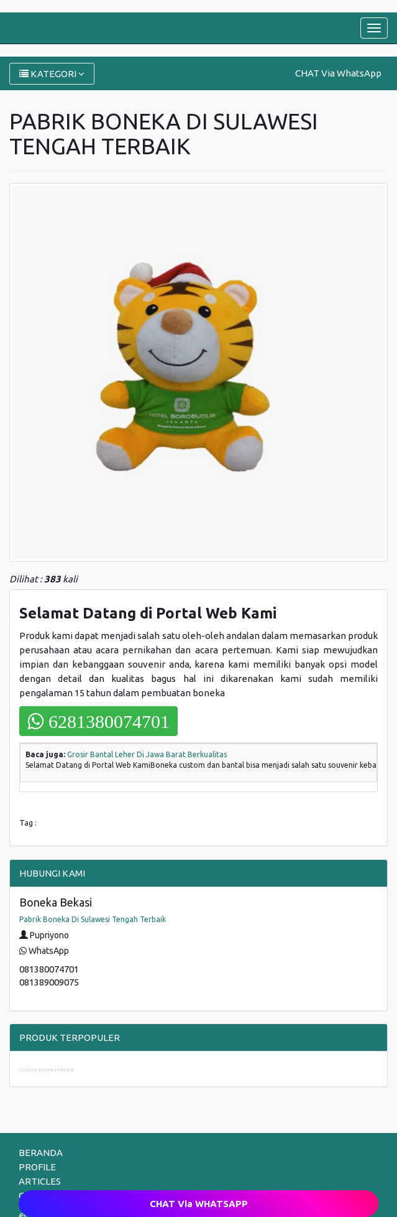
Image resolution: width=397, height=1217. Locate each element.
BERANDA (41, 1152)
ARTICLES (40, 1181)
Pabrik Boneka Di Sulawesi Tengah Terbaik (92, 919)
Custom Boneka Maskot (46, 1070)
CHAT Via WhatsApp (338, 73)
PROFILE (37, 1167)
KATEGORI (51, 73)
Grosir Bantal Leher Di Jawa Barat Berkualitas (147, 754)
